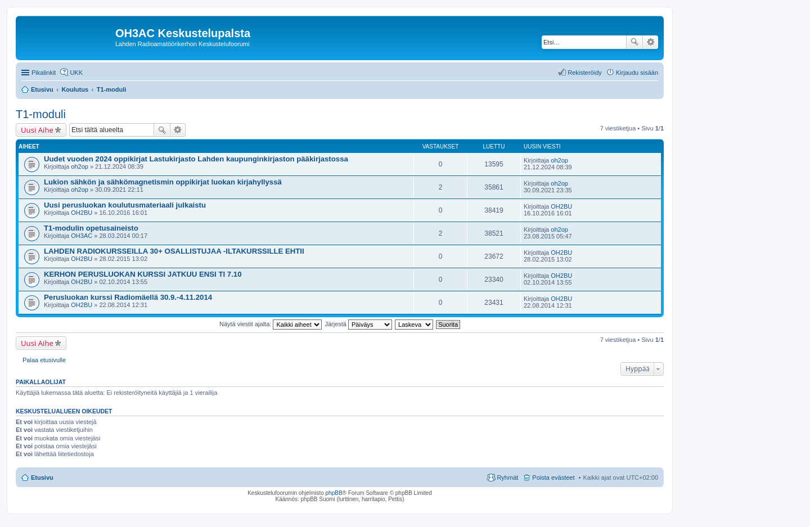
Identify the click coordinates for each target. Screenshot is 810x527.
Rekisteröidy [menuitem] (585, 72)
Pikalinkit (44, 72)
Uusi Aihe (37, 130)
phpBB (334, 493)
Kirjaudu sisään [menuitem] (637, 72)
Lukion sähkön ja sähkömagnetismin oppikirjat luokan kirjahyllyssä (163, 182)
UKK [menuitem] (76, 72)
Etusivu (42, 477)
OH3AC (81, 235)
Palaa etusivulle (44, 360)
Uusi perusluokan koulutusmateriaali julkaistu (125, 205)
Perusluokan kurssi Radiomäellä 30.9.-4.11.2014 (128, 297)
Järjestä (358, 324)
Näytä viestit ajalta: (270, 324)
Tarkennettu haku (650, 42)
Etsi (634, 42)
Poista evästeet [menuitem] (553, 477)
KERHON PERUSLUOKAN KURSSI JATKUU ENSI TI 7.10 (142, 274)
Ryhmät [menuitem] (507, 477)
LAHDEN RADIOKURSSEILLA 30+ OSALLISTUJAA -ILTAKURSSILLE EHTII (174, 251)
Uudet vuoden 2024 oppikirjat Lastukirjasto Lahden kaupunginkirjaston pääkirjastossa (196, 159)
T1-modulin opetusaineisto (91, 228)
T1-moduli (41, 114)
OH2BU (81, 212)
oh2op (79, 166)
